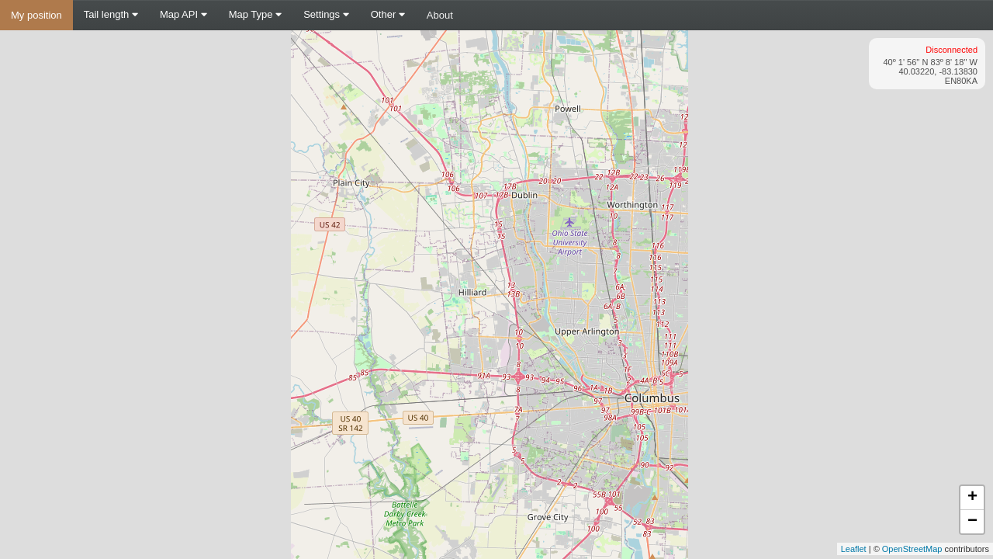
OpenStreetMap (912, 549)
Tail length (111, 14)
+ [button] (972, 497)
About (440, 15)
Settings (326, 14)
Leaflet (854, 549)
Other (388, 14)
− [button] (972, 521)
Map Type (255, 14)
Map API (183, 14)
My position (36, 15)
